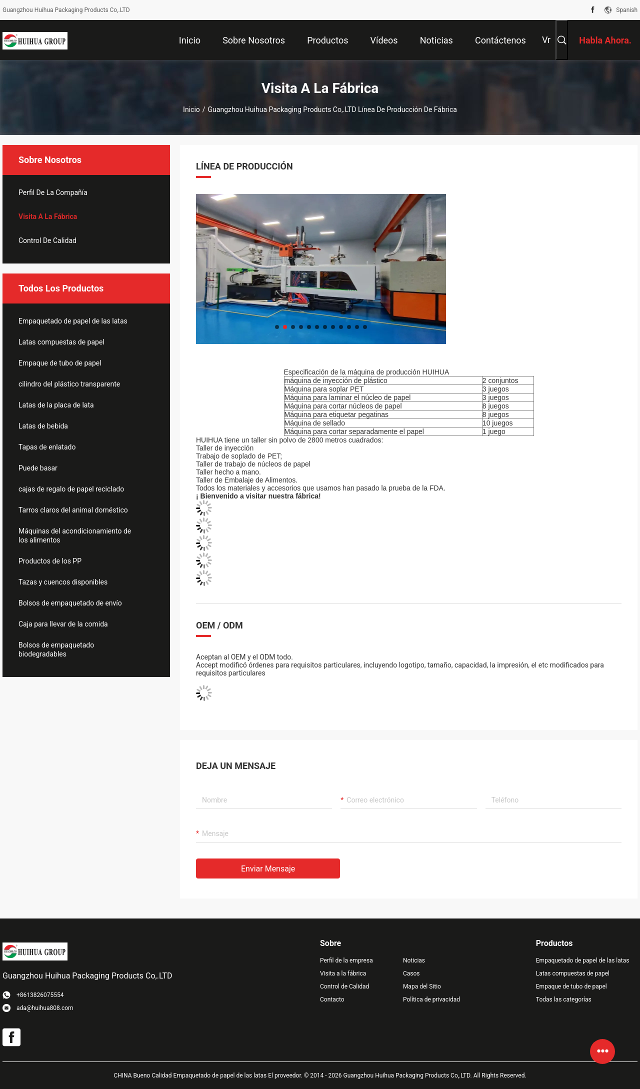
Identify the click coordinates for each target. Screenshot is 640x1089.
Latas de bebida (43, 426)
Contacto (332, 999)
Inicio (191, 110)
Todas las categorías (564, 999)
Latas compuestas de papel (61, 342)
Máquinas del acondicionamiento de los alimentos (74, 535)
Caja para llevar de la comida (63, 624)
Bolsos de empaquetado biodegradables (56, 649)
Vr (546, 39)
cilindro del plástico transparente (69, 384)
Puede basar (38, 468)
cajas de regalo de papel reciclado (71, 489)
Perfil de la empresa (346, 960)
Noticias (414, 960)
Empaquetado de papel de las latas (73, 321)
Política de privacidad (431, 999)
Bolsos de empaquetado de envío (70, 603)
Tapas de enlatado (47, 447)
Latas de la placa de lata (56, 405)
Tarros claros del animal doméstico (73, 510)
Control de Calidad (47, 240)
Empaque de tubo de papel (60, 363)
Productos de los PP (50, 561)
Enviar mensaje (268, 869)
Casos (411, 973)
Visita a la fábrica (47, 216)
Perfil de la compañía (53, 192)
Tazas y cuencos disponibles (63, 582)
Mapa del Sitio (422, 986)
